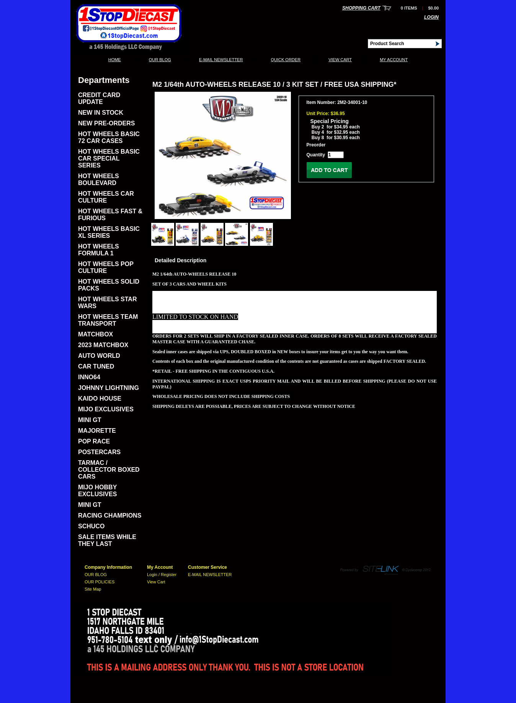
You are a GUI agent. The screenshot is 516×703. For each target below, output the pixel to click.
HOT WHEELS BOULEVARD (98, 179)
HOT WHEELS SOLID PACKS (108, 285)
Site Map (93, 589)
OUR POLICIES (99, 582)
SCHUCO (91, 526)
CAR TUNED (96, 366)
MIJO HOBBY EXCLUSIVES (97, 490)
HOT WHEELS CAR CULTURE (106, 197)
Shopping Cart (361, 8)
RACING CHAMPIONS (109, 515)
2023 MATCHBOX (103, 345)
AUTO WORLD (99, 355)
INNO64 (89, 377)
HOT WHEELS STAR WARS (107, 302)
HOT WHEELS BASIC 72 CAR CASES (109, 137)
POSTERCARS (99, 452)
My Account (394, 59)
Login (431, 17)
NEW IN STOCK (100, 112)
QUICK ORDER (285, 59)
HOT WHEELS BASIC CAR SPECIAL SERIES (109, 158)
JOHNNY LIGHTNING (108, 388)
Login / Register (161, 574)
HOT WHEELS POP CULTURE (106, 267)
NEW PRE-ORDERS (106, 123)
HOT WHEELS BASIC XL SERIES (109, 232)
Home (114, 59)
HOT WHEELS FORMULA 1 (98, 250)
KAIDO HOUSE (99, 398)
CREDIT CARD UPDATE (99, 98)
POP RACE (94, 441)
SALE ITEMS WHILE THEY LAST (107, 540)
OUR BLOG (160, 59)
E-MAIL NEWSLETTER (221, 59)
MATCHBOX (95, 334)
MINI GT (89, 420)
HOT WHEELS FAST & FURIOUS (110, 214)
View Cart (340, 59)
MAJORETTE (97, 430)
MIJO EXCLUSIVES (106, 409)
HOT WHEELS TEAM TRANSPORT (108, 320)
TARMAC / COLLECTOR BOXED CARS (109, 469)
